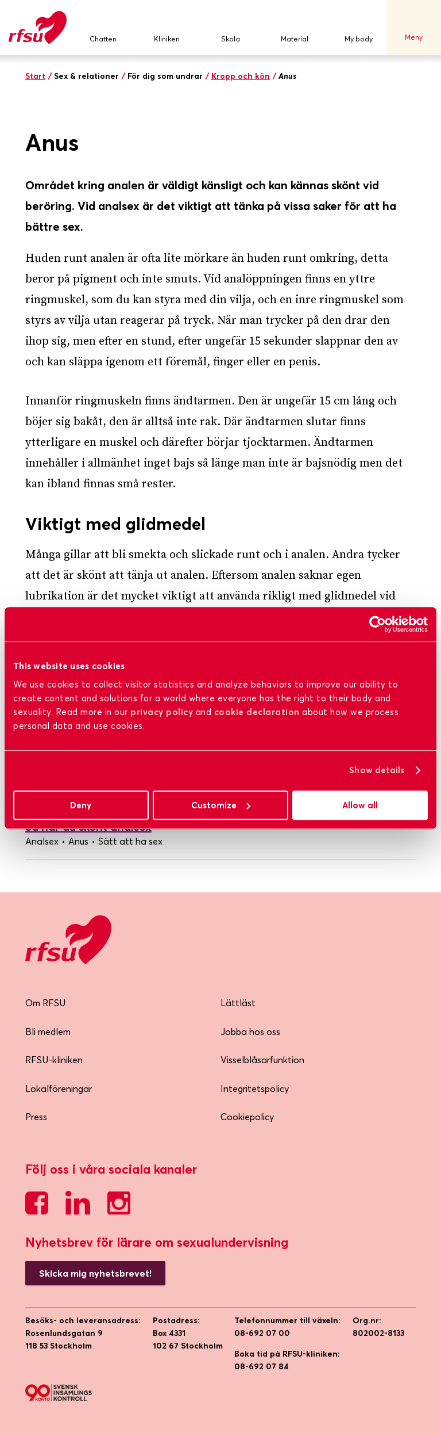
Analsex (42, 841)
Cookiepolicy (247, 1116)
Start (35, 76)
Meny (413, 27)
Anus (78, 841)
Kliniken (166, 28)
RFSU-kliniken (54, 1059)
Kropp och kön (240, 76)
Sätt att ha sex (130, 841)
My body (358, 28)
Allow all (360, 805)
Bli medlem (48, 1031)
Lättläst (238, 1003)
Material (294, 28)
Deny (80, 805)
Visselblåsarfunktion (262, 1059)
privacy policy (161, 711)
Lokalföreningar (58, 1088)
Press (36, 1116)
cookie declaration (257, 711)
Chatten (102, 28)
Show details (376, 770)
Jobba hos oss (250, 1031)
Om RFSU (45, 1003)
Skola (230, 28)
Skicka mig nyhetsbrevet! (95, 1273)
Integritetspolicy (254, 1088)
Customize (220, 805)
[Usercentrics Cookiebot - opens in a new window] (377, 624)
